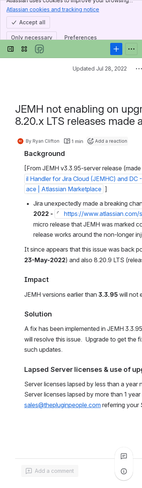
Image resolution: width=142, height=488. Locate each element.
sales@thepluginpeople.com (62, 405)
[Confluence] (39, 49)
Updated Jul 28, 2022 (100, 68)
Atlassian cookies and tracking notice (52, 9)
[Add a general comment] (49, 471)
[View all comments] (124, 456)
